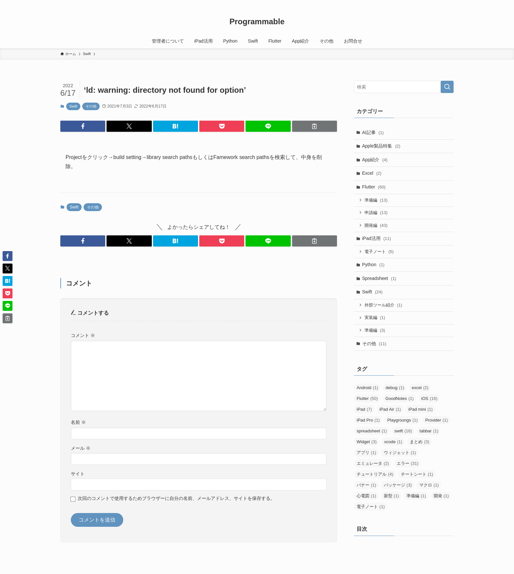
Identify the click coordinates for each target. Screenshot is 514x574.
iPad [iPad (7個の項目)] (364, 409)
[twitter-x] (415, 3)
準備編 (376, 200)
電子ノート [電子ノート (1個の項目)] (371, 506)
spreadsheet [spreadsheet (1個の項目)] (372, 430)
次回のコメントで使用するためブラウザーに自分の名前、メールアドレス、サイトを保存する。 (176, 498)
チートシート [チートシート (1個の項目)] (417, 474)
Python (373, 264)
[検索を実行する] (447, 87)
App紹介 (375, 159)
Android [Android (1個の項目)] (367, 387)
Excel (372, 173)
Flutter (374, 186)
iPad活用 (376, 238)
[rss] (441, 3)
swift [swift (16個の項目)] (403, 430)
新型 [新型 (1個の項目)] (391, 495)
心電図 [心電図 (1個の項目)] (366, 495)
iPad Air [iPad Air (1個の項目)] (390, 409)
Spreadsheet (379, 278)
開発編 (376, 225)
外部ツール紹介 (383, 305)
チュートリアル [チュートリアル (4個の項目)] (375, 474)
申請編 (376, 212)
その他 (91, 106)
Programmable (257, 22)
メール (80, 448)
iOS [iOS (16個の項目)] (429, 398)
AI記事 (373, 132)
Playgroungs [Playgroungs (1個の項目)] (402, 420)
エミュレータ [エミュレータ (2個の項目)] (373, 463)
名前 (78, 422)
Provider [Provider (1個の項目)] (436, 420)
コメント (83, 335)
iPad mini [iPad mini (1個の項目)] (420, 409)
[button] (82, 126)
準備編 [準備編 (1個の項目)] (416, 495)
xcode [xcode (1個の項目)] (393, 441)
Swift (73, 106)
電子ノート (379, 251)
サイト (78, 473)
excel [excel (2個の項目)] (420, 387)
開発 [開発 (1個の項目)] (441, 495)
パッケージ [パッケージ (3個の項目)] (398, 485)
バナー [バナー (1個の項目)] (366, 485)
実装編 (375, 317)
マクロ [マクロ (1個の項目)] (429, 485)
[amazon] (432, 3)
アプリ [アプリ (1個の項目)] (366, 452)
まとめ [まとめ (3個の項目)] (419, 441)
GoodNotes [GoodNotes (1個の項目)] (400, 398)
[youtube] (424, 3)
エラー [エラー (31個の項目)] (408, 463)
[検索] (449, 3)
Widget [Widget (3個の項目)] (367, 441)
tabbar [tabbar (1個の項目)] (429, 430)
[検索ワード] (404, 87)
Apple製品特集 (381, 145)
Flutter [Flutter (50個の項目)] (367, 398)
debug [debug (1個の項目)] (395, 387)
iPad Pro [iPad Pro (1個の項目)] (368, 420)
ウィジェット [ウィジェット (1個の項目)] (400, 452)
